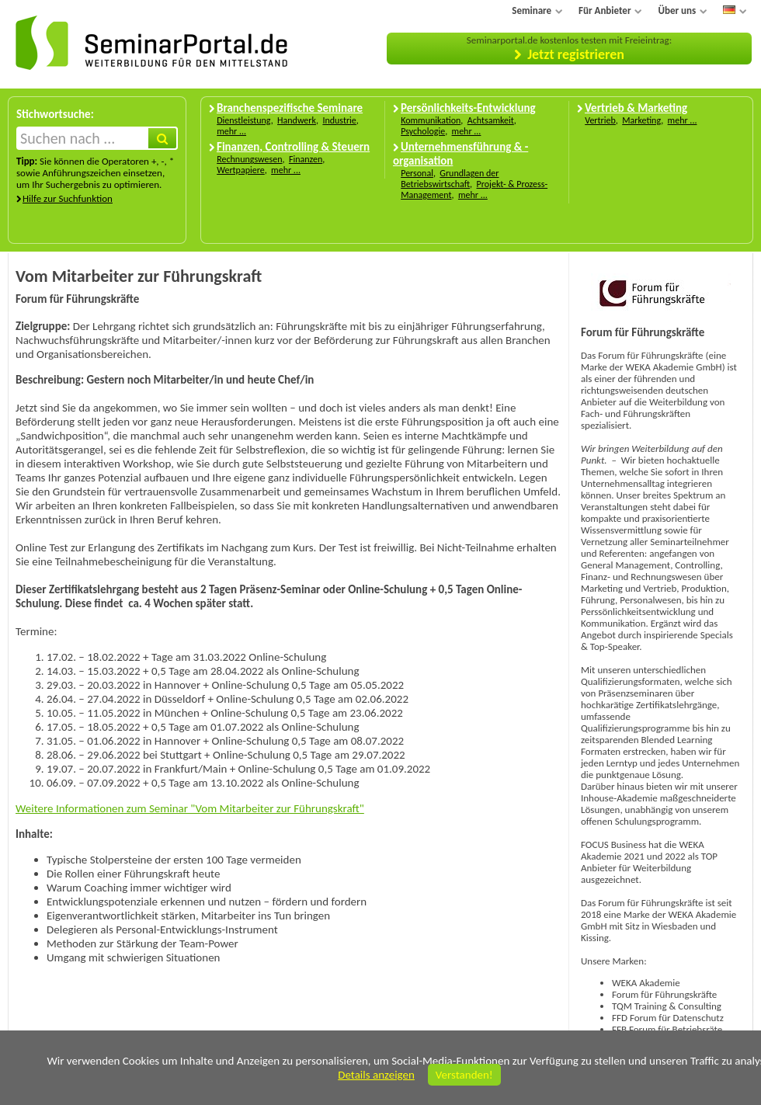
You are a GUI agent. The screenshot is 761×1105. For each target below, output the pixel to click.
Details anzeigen (376, 1075)
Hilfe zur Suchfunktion (68, 198)
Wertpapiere (241, 170)
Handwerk (296, 120)
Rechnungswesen (249, 159)
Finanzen (305, 159)
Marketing (641, 120)
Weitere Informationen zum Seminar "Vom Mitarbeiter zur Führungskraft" (190, 808)
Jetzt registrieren (575, 54)
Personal (417, 173)
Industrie (339, 120)
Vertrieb (600, 120)
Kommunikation (430, 120)
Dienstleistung (243, 120)
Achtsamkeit (490, 120)
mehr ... (231, 131)
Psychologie (423, 131)
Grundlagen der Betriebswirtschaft (450, 178)
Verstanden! (464, 1075)
